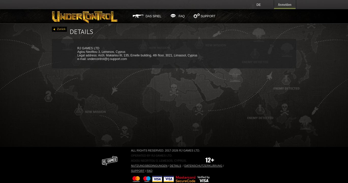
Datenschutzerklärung (203, 165)
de (258, 5)
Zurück (61, 29)
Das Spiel (153, 16)
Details (175, 165)
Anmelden (285, 5)
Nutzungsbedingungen (149, 165)
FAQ (182, 16)
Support (208, 16)
